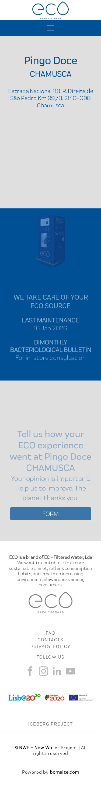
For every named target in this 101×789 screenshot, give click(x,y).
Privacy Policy (50, 646)
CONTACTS (51, 639)
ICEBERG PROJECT (50, 724)
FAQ (50, 633)
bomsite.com (64, 772)
